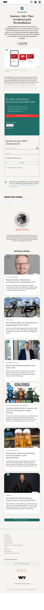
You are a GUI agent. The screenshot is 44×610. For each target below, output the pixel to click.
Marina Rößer (23, 43)
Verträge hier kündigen (12, 553)
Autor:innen (8, 541)
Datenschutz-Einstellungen (13, 545)
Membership (9, 201)
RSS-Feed (7, 549)
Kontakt (7, 535)
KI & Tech (8, 204)
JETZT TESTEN (22, 116)
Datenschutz (8, 543)
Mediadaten (8, 551)
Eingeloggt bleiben (14, 167)
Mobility (19, 201)
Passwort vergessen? (13, 158)
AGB (5, 547)
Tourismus (28, 201)
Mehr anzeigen (22, 520)
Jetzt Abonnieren (22, 563)
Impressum (7, 537)
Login (22, 163)
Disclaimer (7, 539)
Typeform (10, 125)
